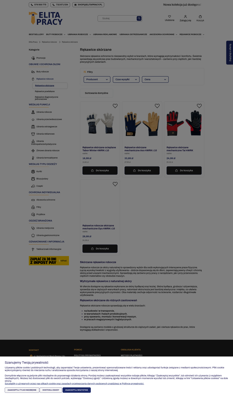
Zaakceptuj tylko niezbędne (22, 390)
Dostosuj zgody (50, 390)
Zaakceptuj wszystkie (76, 390)
